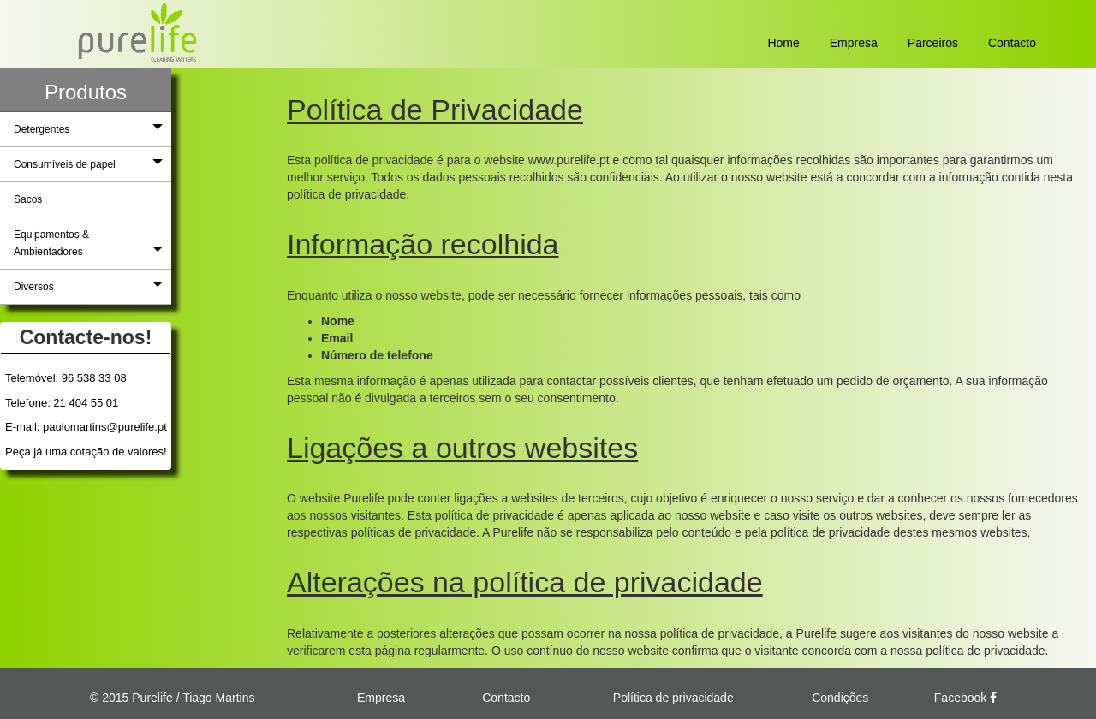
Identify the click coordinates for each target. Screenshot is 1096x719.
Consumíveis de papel (88, 163)
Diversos (88, 286)
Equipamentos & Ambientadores (88, 243)
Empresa (854, 43)
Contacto (1012, 43)
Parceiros (933, 43)
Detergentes (88, 128)
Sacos (28, 199)
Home (783, 43)
